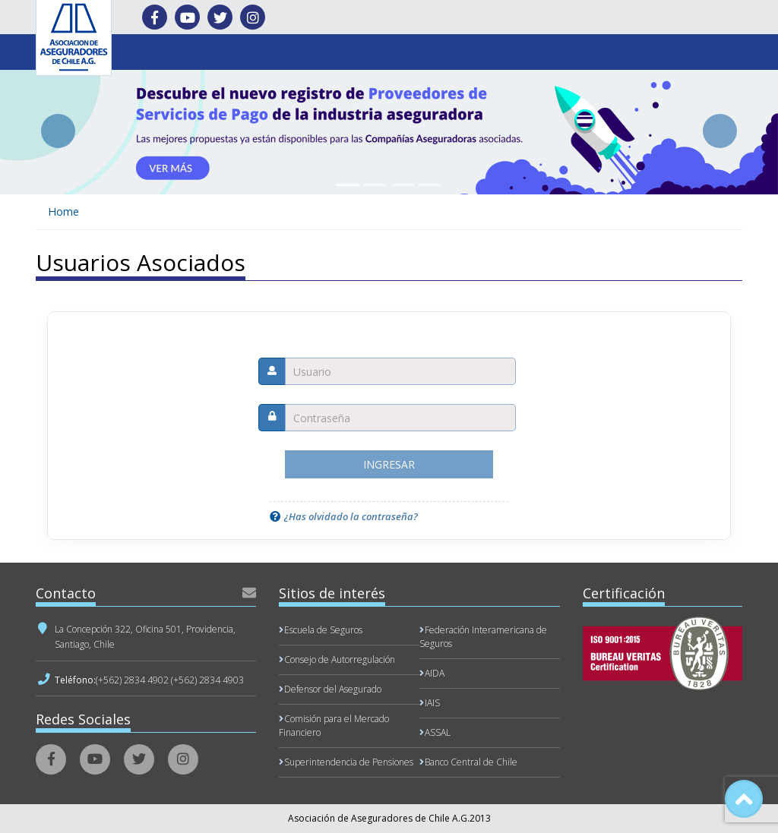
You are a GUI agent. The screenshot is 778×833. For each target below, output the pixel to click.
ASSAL (438, 732)
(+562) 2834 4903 (207, 680)
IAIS (432, 702)
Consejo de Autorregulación (339, 659)
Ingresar (389, 464)
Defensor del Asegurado (332, 689)
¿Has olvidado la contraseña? (351, 516)
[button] (58, 131)
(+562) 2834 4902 (132, 680)
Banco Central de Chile (471, 762)
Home (63, 211)
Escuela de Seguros (323, 629)
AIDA (434, 673)
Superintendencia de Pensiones (348, 762)
